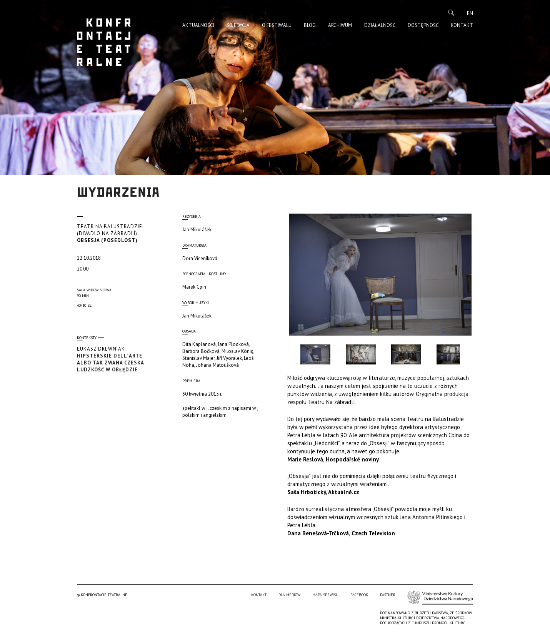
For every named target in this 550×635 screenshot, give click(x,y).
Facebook (359, 594)
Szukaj (451, 13)
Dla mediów (289, 594)
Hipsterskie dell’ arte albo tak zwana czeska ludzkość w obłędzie (117, 359)
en (470, 13)
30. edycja (238, 25)
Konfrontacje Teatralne (104, 42)
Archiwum (340, 25)
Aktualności (198, 25)
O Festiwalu (277, 25)
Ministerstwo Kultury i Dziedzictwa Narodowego (440, 597)
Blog (310, 25)
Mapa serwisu (325, 594)
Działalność (379, 25)
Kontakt (462, 25)
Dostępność (423, 25)
